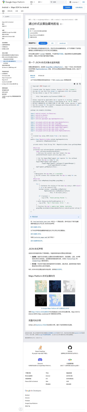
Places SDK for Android (31, 381)
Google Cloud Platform (31, 403)
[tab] (33, 76)
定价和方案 (69, 376)
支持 (22, 11)
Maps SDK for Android (20, 7)
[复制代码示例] (80, 83)
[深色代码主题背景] (74, 83)
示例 (16, 11)
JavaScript (62, 43)
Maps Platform (14, 2)
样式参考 (59, 269)
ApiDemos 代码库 (41, 325)
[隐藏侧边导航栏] (20, 409)
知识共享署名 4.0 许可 (51, 333)
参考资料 (10, 11)
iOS (52, 43)
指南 (76, 19)
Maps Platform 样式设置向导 (40, 312)
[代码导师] (77, 83)
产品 (34, 19)
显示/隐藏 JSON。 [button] (36, 227)
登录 (84, 2)
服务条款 (68, 384)
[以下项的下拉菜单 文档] (35, 2)
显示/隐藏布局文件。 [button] (37, 241)
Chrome (27, 398)
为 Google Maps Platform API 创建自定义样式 (55, 308)
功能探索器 (28, 378)
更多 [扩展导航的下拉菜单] (39, 2)
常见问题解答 (28, 376)
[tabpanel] (55, 160)
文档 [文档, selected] (31, 2)
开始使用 (67, 7)
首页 (30, 19)
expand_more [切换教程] (78, 217)
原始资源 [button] (32, 75)
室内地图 (60, 54)
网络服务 (48, 384)
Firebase (27, 400)
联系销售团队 (79, 7)
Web (47, 381)
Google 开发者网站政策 (45, 334)
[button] (11, 45)
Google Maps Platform (43, 19)
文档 (52, 19)
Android (5, 7)
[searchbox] (11, 16)
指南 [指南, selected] (3, 11)
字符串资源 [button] (41, 75)
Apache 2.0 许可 (78, 333)
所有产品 (27, 406)
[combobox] (58, 2)
